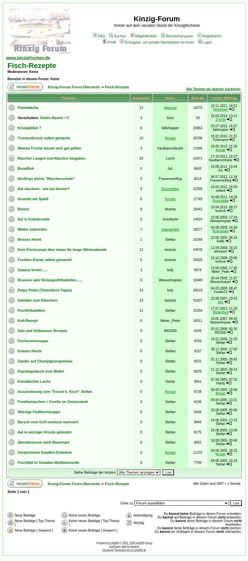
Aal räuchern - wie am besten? (44, 189)
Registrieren (209, 36)
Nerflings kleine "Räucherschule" (46, 179)
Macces (170, 108)
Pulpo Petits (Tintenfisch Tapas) (45, 290)
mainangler (170, 229)
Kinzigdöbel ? (29, 128)
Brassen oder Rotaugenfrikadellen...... (50, 280)
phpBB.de (140, 550)
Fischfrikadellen (31, 310)
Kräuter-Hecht (29, 351)
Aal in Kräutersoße (34, 219)
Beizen (23, 209)
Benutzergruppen (177, 36)
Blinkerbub (220, 312)
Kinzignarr (220, 109)
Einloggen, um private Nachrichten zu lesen (157, 42)
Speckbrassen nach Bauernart (43, 442)
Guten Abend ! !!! (54, 118)
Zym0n (221, 119)
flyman (170, 138)
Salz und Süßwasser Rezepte (42, 331)
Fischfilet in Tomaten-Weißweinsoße (48, 463)
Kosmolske (170, 189)
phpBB (115, 543)
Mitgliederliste (143, 36)
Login (205, 42)
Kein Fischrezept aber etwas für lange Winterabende (62, 250)
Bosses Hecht (29, 239)
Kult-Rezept (28, 321)
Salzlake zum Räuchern (37, 300)
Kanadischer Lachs (34, 381)
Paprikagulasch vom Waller (41, 371)
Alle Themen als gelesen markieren (213, 89)
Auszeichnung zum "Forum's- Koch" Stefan (55, 392)
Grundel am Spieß (33, 199)
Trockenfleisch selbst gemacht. (44, 138)
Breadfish (26, 168)
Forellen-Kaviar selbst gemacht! (45, 260)
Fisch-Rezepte (32, 65)
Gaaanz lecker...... (33, 270)
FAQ (99, 36)
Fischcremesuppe (33, 341)
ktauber (135, 547)
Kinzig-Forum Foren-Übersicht (74, 87)
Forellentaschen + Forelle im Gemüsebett (53, 402)
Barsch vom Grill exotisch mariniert (48, 422)
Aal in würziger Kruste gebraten (45, 432)
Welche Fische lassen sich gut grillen (49, 148)
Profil (109, 42)
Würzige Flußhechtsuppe (39, 412)
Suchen (117, 36)
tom (221, 302)
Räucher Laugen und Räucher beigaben (51, 158)
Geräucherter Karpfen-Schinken (45, 452)
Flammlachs (28, 108)
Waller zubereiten (32, 229)
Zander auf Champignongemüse (45, 361)
